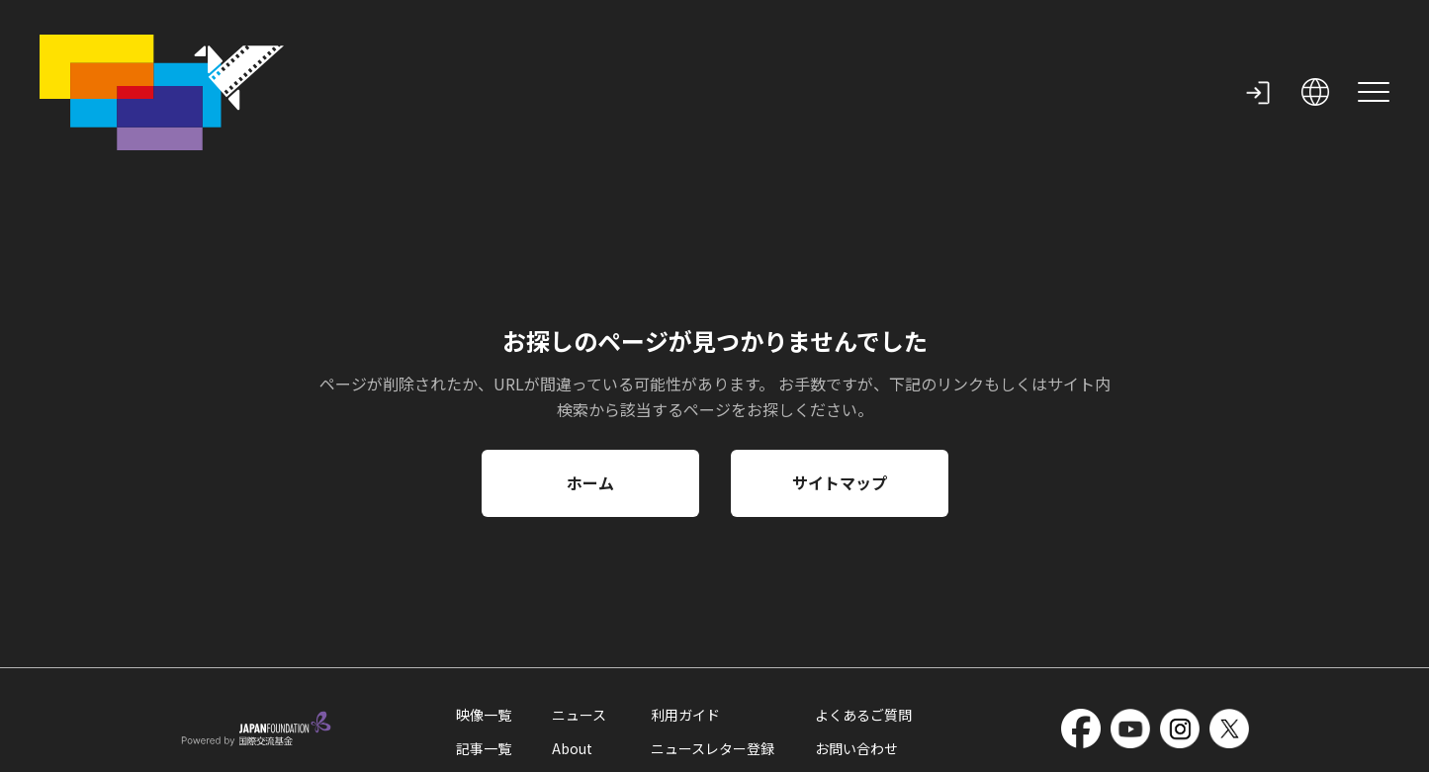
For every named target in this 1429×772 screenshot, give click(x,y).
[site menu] (1373, 49)
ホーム (590, 397)
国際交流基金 (701, 747)
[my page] (1258, 49)
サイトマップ (839, 397)
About (572, 663)
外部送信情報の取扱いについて (454, 747)
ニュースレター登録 (712, 663)
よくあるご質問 (863, 630)
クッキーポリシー (299, 747)
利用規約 (204, 747)
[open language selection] (1315, 49)
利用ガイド (685, 630)
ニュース (579, 630)
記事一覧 (483, 663)
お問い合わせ (856, 663)
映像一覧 (483, 630)
